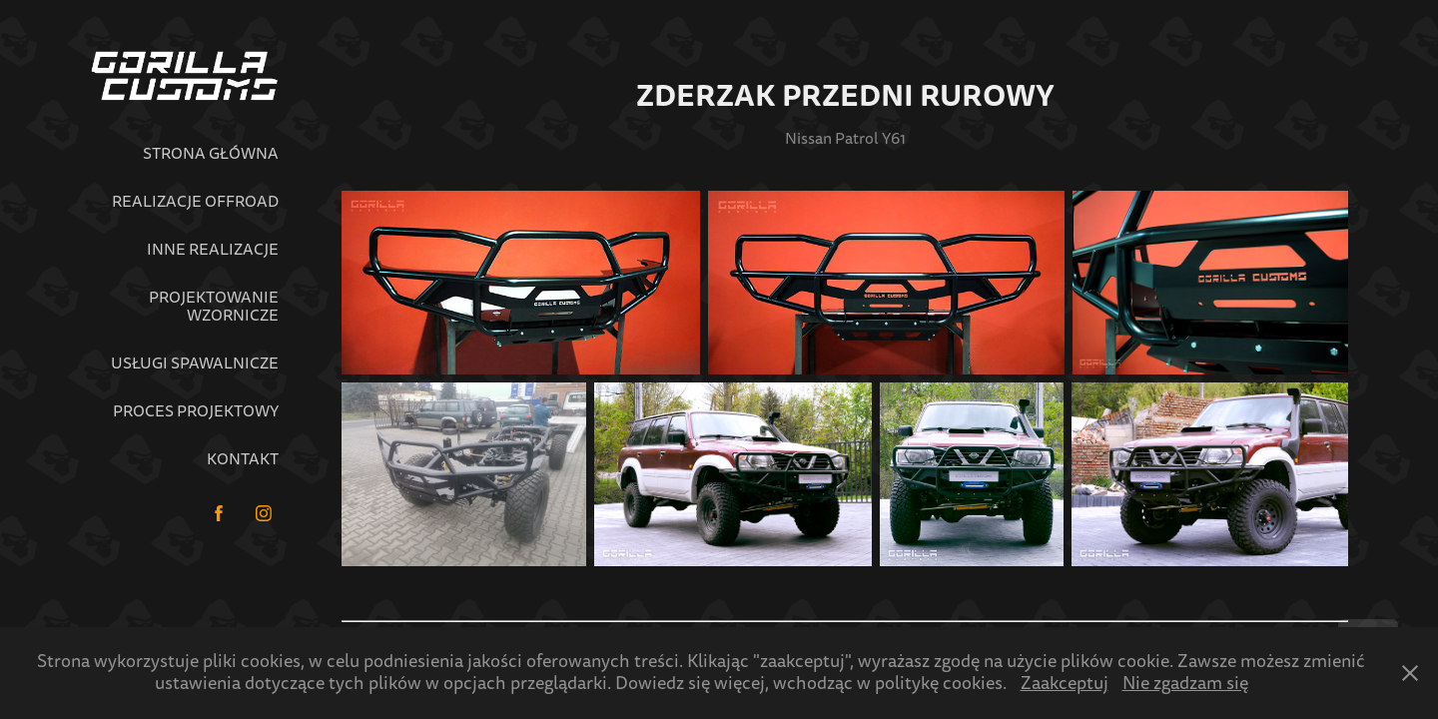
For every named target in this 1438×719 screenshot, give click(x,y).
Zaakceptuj (1064, 683)
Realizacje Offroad (195, 202)
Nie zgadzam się (1185, 683)
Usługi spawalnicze (195, 363)
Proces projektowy (196, 411)
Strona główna (211, 154)
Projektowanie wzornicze (214, 307)
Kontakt (243, 459)
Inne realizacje (213, 250)
